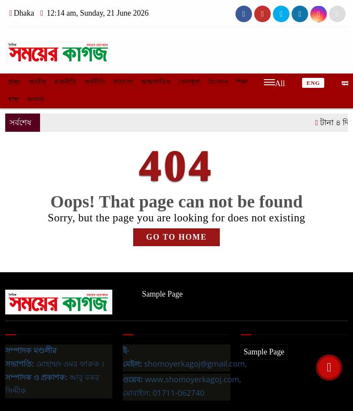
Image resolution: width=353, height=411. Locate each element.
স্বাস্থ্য (13, 99)
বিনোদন (218, 82)
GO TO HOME (176, 237)
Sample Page (162, 294)
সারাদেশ (123, 82)
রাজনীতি (65, 82)
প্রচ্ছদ (14, 82)
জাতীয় (37, 82)
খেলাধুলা (189, 82)
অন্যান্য (35, 99)
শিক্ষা (242, 82)
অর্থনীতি (94, 82)
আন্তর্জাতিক (156, 82)
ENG (313, 83)
